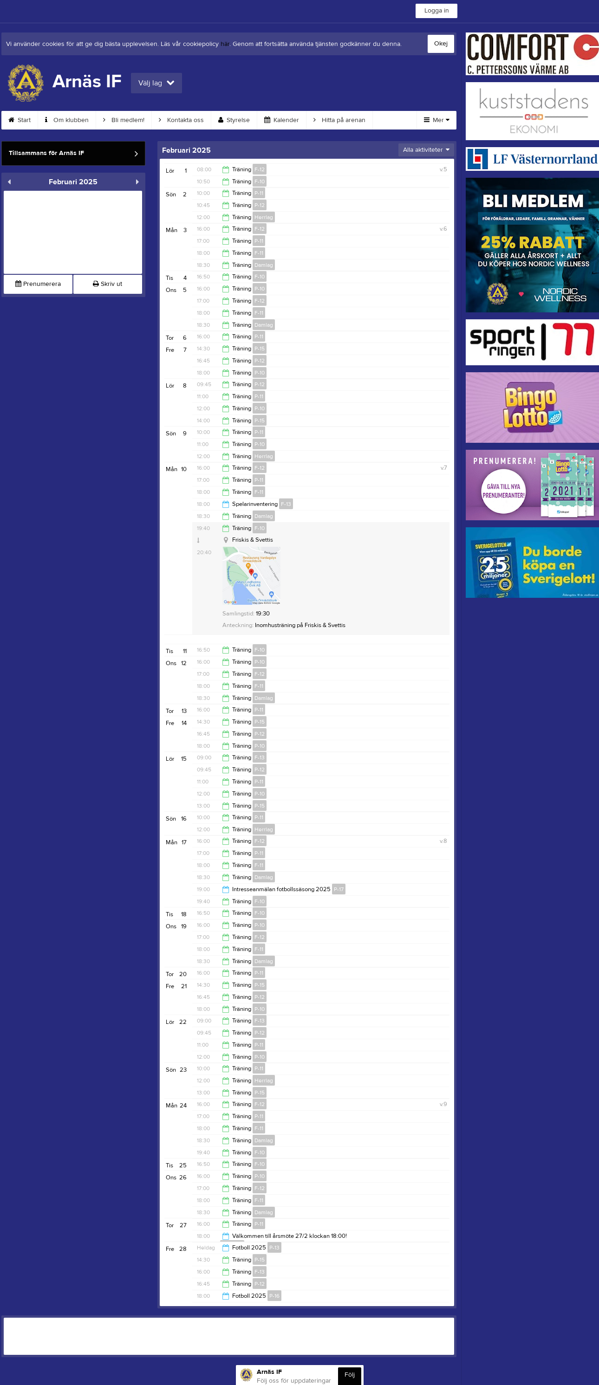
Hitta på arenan (339, 120)
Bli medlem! (123, 120)
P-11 (258, 193)
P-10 (259, 288)
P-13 (274, 1247)
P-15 (259, 348)
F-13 (286, 504)
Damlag (263, 265)
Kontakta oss (181, 120)
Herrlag (263, 217)
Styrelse (234, 120)
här (225, 44)
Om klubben (67, 120)
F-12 (259, 169)
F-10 (259, 181)
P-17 (339, 889)
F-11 (258, 253)
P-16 (274, 1296)
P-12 (259, 205)
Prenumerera (38, 284)
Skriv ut (107, 284)
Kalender (281, 120)
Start (19, 120)
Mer (436, 120)
